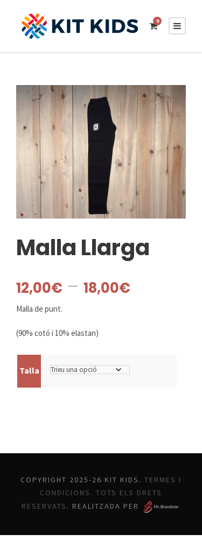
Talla (28, 370)
